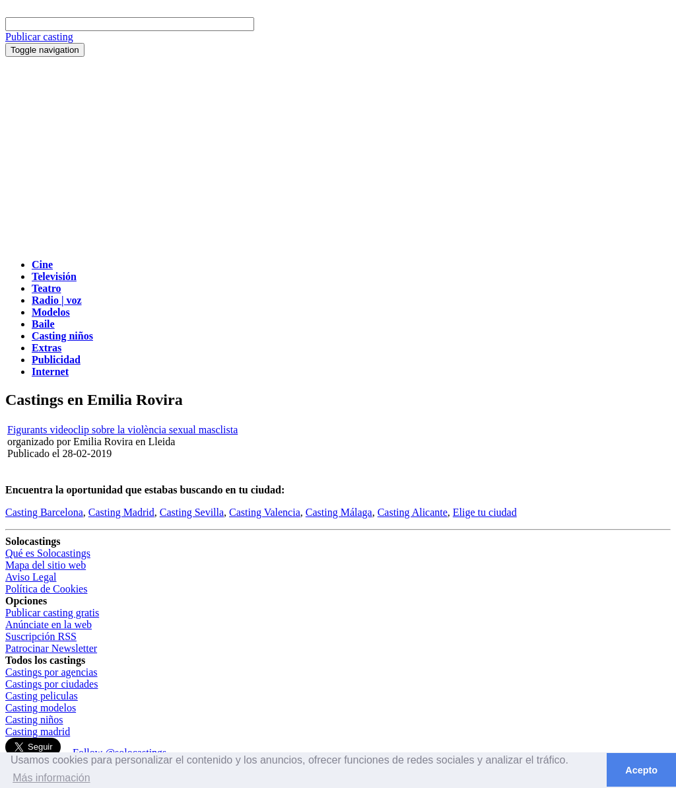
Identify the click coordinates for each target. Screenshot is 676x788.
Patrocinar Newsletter (51, 648)
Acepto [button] (641, 770)
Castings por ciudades (51, 684)
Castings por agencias (51, 672)
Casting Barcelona (44, 512)
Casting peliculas (41, 695)
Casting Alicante (413, 512)
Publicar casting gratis (52, 612)
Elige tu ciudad (485, 512)
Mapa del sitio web (45, 565)
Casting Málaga (339, 512)
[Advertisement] (338, 155)
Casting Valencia (264, 512)
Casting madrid (37, 731)
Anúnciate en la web (48, 624)
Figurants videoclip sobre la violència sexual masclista (122, 429)
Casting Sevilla (192, 512)
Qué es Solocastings (47, 553)
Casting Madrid (121, 512)
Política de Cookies (46, 588)
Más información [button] (51, 777)
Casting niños (34, 719)
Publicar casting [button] (39, 36)
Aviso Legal (30, 577)
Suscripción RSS (41, 636)
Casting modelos (40, 707)
